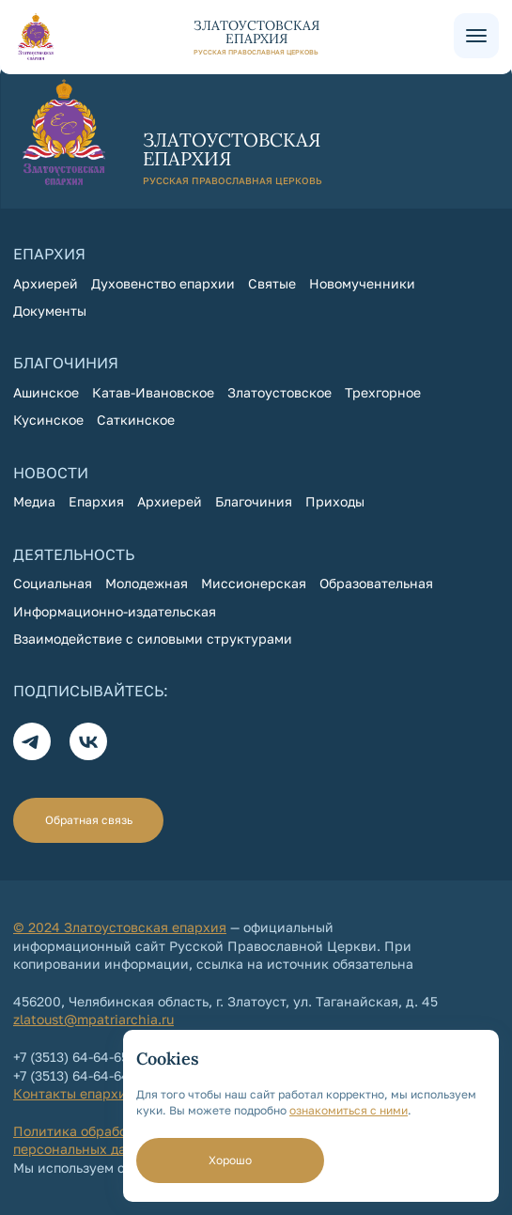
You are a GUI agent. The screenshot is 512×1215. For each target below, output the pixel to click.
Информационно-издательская (114, 611)
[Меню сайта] (476, 35)
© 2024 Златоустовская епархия (119, 927)
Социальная (52, 583)
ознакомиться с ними (348, 1110)
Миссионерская (253, 583)
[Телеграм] (32, 741)
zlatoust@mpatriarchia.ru (93, 1019)
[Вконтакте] (88, 741)
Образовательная (376, 583)
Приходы (335, 501)
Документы (49, 311)
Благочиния (253, 501)
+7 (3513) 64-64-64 (71, 1075)
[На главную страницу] (233, 36)
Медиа (34, 501)
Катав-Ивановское (153, 392)
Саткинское (136, 420)
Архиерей (45, 283)
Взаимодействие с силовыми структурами (152, 638)
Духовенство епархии (163, 283)
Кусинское (48, 420)
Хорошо (230, 1160)
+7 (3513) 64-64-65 (71, 1057)
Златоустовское (279, 392)
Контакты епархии (74, 1093)
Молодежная (146, 583)
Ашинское (46, 392)
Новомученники (362, 283)
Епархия (96, 501)
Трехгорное (383, 392)
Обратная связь (88, 820)
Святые (272, 283)
